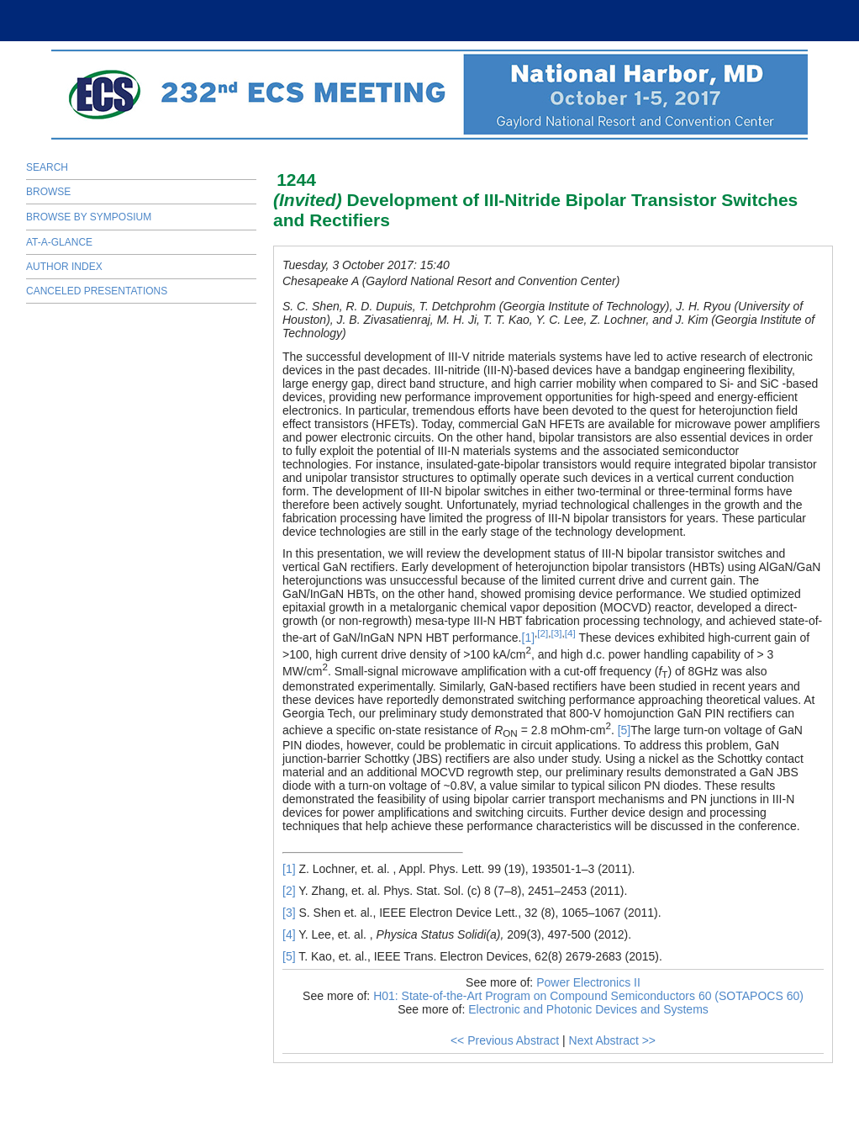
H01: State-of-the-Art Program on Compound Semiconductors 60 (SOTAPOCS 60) (588, 996)
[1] (528, 637)
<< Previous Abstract (505, 1040)
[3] (556, 632)
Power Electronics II (588, 982)
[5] (624, 730)
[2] (542, 632)
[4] (570, 632)
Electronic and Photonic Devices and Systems (588, 1009)
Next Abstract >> (612, 1040)
